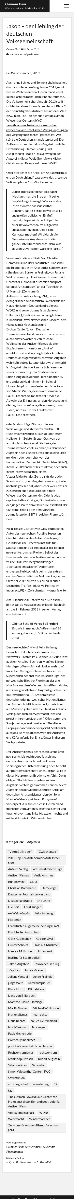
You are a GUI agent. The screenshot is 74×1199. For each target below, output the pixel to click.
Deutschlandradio (20, 900)
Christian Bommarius (22, 888)
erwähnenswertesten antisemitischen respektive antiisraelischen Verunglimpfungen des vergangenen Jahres (37, 129)
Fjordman (14, 919)
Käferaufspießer (39, 983)
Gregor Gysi (44, 938)
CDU (33, 881)
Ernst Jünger (32, 907)
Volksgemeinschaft (21, 1112)
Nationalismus (18, 1014)
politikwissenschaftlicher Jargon (30, 1046)
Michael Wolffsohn (46, 1008)
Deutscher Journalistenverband (29, 894)
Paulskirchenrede (20, 1033)
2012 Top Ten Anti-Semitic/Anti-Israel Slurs (34, 860)
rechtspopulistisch (20, 1059)
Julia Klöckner (34, 970)
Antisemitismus (18, 875)
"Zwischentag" (47, 851)
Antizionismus (43, 875)
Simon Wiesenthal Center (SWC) (30, 1071)
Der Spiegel (49, 888)
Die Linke (43, 900)
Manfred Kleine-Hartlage (25, 1002)
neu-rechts (40, 1014)
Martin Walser (18, 1008)
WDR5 (44, 1112)
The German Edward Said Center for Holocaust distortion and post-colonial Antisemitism (34, 1101)
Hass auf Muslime (46, 945)
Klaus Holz (15, 989)
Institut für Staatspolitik (24, 957)
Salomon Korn (17, 1065)
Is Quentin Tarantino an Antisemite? (28, 1162)
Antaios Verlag (18, 869)
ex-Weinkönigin (19, 913)
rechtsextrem (48, 1052)
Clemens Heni (15, 4)
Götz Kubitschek (19, 938)
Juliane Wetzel (18, 976)
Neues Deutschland (44, 1021)
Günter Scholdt (18, 945)
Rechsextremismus (21, 1052)
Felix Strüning (44, 913)
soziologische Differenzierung (28, 1084)
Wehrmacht (16, 1119)
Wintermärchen (39, 1119)
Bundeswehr (16, 881)
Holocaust (45, 951)
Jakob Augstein (18, 964)
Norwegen (39, 1027)
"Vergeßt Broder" (20, 851)
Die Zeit (13, 907)
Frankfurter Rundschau (23, 932)
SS (55, 1084)
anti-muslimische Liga (47, 869)
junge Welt (15, 983)
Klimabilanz (36, 989)
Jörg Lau (14, 970)
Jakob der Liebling (46, 964)
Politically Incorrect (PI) (24, 1040)
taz (10, 1090)
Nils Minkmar (17, 1027)
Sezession (38, 1065)
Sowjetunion (16, 1078)
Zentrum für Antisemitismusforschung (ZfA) (33, 1127)
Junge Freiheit (42, 976)
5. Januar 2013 (31, 48)
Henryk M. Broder (20, 951)
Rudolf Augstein (49, 1059)
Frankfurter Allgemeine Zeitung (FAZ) (33, 926)
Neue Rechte (16, 1021)
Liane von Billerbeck (22, 995)
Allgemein (33, 842)
